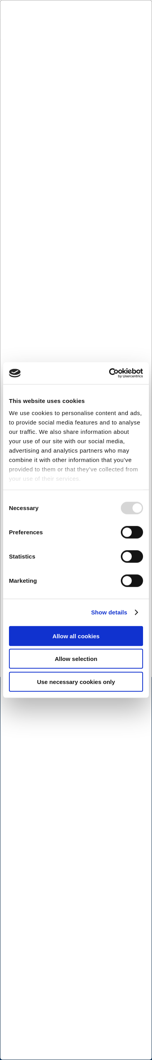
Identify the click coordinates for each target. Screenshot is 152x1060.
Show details (109, 612)
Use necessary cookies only (76, 681)
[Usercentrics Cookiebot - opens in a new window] (109, 373)
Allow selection (76, 658)
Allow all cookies (76, 635)
